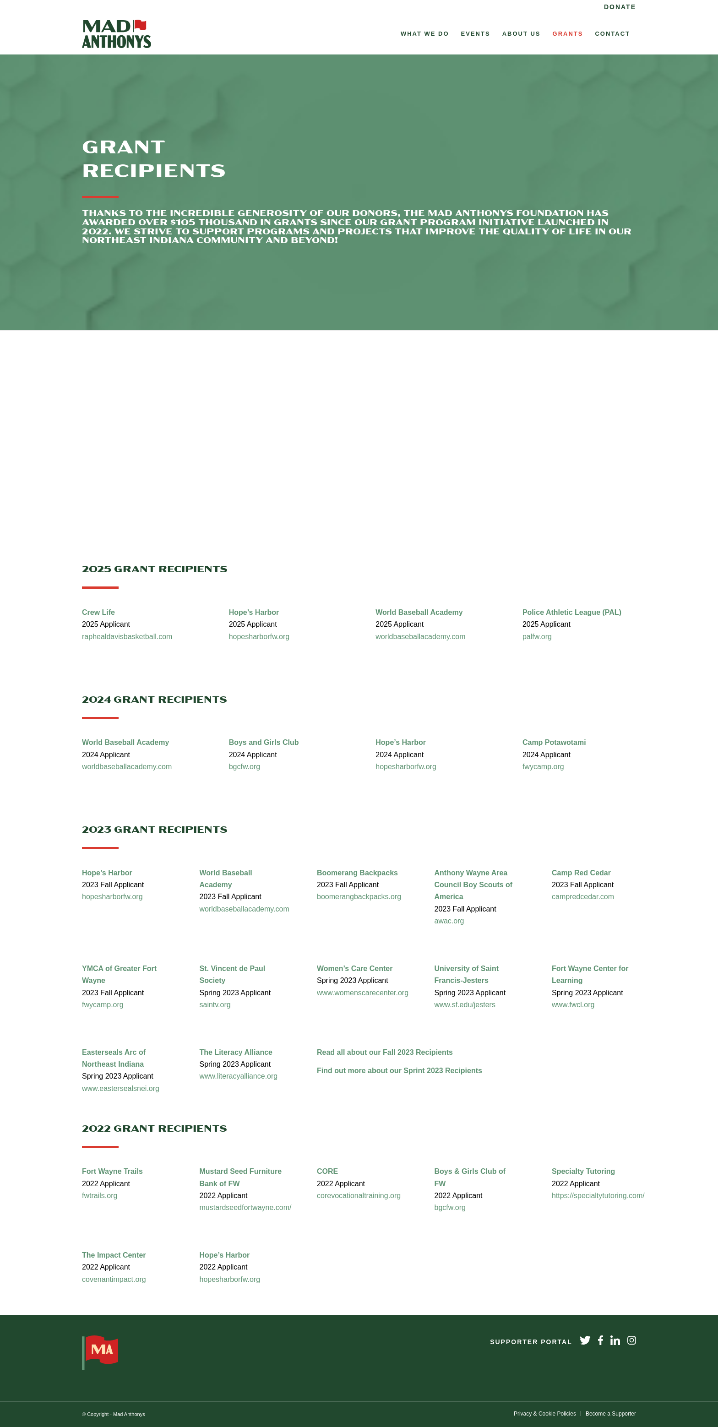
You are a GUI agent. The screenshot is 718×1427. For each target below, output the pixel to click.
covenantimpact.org (115, 1279)
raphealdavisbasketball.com (127, 636)
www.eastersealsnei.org (120, 1088)
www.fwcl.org (573, 1005)
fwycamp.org (543, 766)
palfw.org (537, 636)
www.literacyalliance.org (239, 1076)
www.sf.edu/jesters (465, 1005)
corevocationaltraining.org (359, 1195)
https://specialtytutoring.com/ (599, 1195)
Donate (620, 7)
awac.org (449, 921)
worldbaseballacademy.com (420, 636)
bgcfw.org (244, 766)
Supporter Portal (531, 1342)
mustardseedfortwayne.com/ (247, 1207)
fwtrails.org (99, 1195)
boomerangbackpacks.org (359, 897)
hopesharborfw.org (260, 636)
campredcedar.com (583, 897)
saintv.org (215, 1005)
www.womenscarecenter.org (364, 993)
